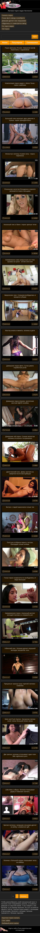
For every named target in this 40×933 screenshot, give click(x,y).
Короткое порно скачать (11, 918)
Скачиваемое (32, 42)
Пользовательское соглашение (23, 929)
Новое (5, 42)
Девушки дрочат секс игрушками (14, 21)
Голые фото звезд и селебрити (13, 18)
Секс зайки (6, 920)
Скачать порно (7, 15)
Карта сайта (13, 928)
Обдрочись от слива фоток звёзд (14, 23)
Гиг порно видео (8, 26)
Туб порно (5, 29)
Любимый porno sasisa (10, 923)
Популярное (17, 42)
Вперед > (23, 896)
